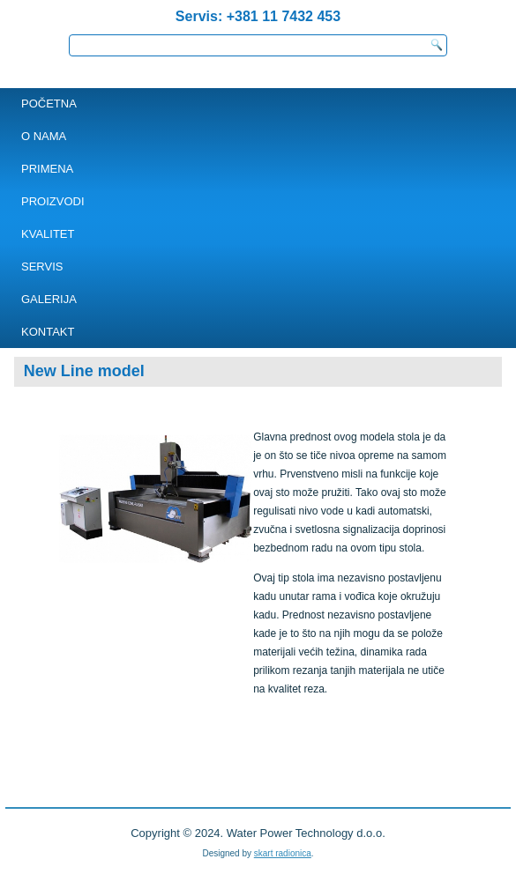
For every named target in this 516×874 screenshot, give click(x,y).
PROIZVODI (53, 201)
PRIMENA (47, 168)
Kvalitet (47, 234)
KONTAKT (47, 331)
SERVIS (42, 266)
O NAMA (43, 136)
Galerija (49, 299)
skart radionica (282, 853)
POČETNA (49, 103)
